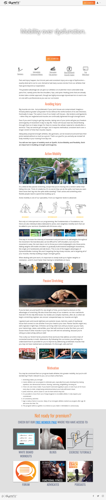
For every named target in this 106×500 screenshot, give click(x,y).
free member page (46, 422)
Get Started (89, 3)
